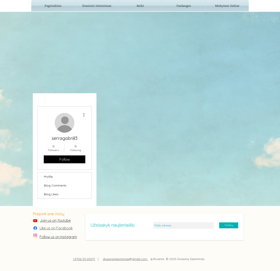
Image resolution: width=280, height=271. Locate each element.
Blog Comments (55, 185)
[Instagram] (35, 235)
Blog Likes (51, 194)
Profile (48, 176)
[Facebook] (35, 228)
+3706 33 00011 (84, 259)
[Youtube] (35, 220)
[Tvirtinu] (228, 225)
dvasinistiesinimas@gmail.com (125, 259)
